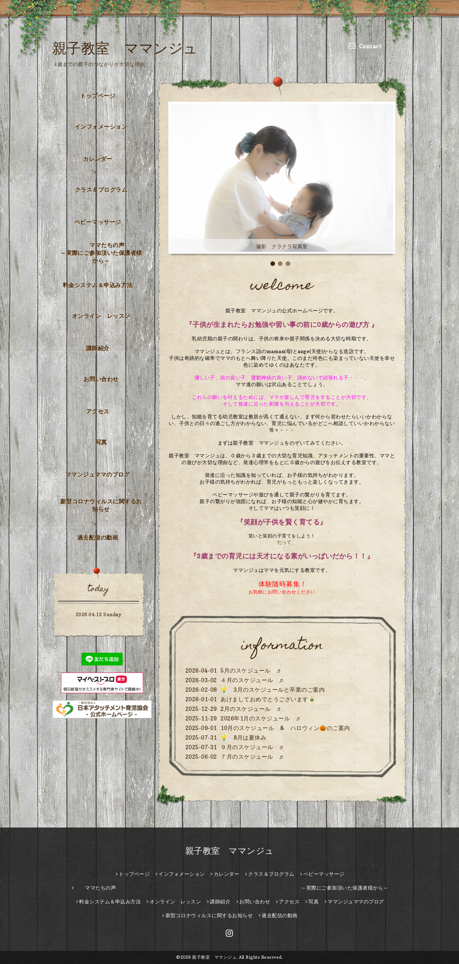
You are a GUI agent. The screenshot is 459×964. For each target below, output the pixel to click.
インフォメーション (101, 126)
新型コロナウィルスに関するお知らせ (101, 505)
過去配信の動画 (97, 537)
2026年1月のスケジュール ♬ (260, 718)
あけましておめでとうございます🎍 (267, 699)
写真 (101, 442)
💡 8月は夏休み (243, 737)
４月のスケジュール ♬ (252, 680)
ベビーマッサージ (97, 221)
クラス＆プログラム (101, 189)
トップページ (97, 95)
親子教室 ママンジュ (125, 47)
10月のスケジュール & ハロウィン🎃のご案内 (285, 727)
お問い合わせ (101, 379)
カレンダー (97, 158)
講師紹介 (98, 348)
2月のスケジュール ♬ (250, 708)
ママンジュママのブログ (98, 474)
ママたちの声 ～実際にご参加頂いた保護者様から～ (103, 252)
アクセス (98, 411)
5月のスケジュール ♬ (250, 670)
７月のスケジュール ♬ (252, 756)
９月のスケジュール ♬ (252, 747)
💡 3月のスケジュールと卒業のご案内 (272, 689)
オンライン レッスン (101, 315)
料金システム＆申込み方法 (98, 285)
